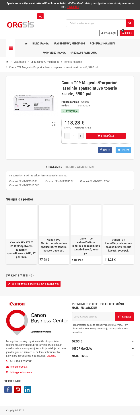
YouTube (17, 389)
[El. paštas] (93, 316)
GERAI (124, 317)
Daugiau (51, 355)
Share (105, 149)
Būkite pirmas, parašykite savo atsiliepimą (33, 283)
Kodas (65, 105)
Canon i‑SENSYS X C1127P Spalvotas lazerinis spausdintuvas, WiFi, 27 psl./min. (21, 249)
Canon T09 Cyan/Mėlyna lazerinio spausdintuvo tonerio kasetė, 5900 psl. (118, 245)
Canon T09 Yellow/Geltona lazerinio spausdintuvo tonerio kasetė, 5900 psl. (86, 246)
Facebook (8, 389)
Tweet (123, 149)
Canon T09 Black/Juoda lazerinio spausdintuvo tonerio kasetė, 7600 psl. (54, 245)
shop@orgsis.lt (19, 366)
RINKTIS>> (73, 6)
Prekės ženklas (70, 101)
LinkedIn (27, 389)
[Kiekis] (74, 136)
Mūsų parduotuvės (21, 372)
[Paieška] (100, 23)
